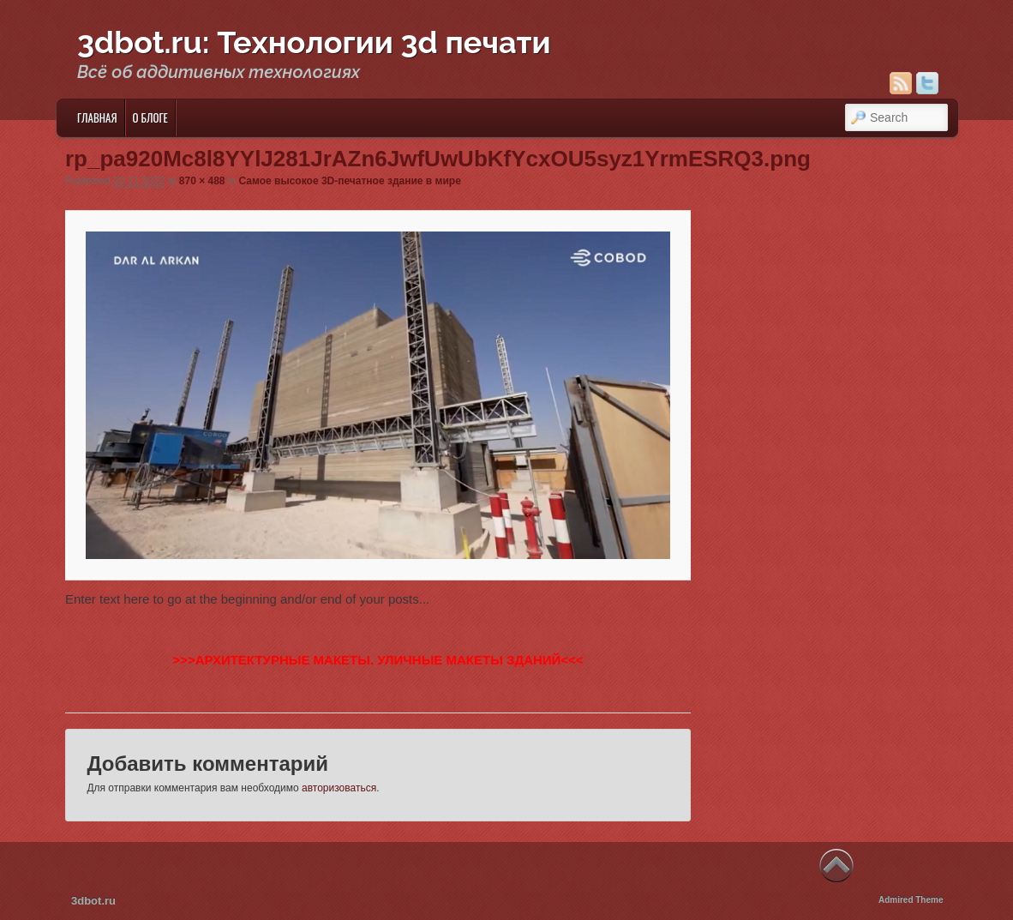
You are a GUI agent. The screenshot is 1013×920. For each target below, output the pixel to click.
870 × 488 (202, 181)
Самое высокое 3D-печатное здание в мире (350, 181)
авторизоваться (339, 788)
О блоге (150, 117)
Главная (97, 117)
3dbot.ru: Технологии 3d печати (314, 42)
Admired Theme (911, 900)
